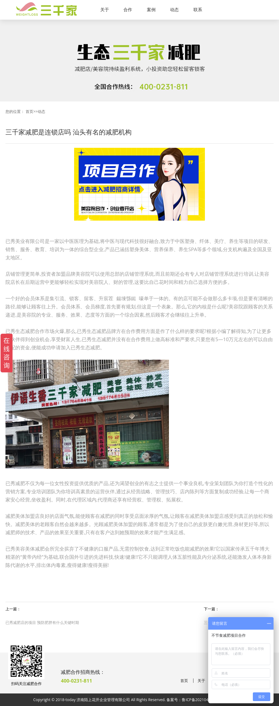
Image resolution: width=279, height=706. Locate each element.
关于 (104, 10)
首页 (29, 111)
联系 (197, 10)
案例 (151, 10)
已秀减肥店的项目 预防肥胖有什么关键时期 (42, 622)
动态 (174, 10)
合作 (127, 10)
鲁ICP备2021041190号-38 (204, 699)
